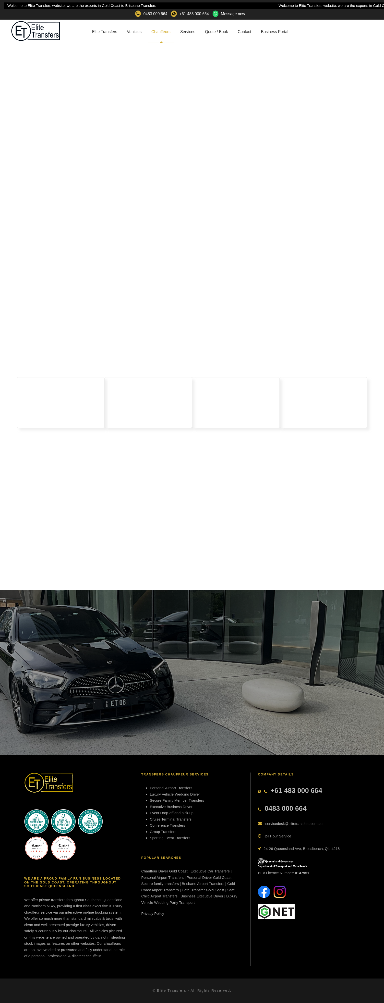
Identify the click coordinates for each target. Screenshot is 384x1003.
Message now (233, 14)
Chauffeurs (160, 32)
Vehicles (134, 32)
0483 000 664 (155, 14)
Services (187, 32)
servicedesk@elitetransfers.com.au (294, 824)
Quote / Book (216, 32)
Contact (244, 32)
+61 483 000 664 (194, 14)
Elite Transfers (104, 32)
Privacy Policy (152, 913)
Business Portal (274, 32)
